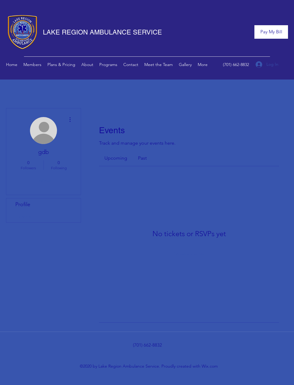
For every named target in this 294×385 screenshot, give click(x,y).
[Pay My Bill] (271, 32)
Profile (22, 204)
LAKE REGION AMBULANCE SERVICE (102, 32)
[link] (115, 158)
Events (23, 216)
